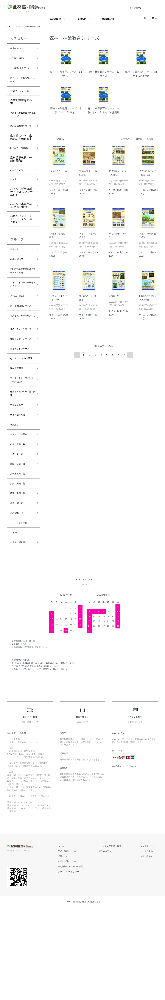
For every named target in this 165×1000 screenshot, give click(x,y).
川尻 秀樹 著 (18, 601)
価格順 (139, 139)
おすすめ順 (126, 139)
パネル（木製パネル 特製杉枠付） (21, 233)
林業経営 (15, 504)
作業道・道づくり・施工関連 (19, 470)
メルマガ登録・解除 (120, 938)
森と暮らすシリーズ (21, 409)
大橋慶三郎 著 (19, 558)
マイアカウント (136, 8)
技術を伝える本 (19, 100)
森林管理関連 (18, 437)
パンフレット (18, 196)
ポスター (15, 206)
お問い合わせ (149, 948)
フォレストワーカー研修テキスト (21, 321)
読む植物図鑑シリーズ (21, 145)
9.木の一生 (114, 296)
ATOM (119, 943)
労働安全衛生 (18, 483)
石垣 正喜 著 (19, 526)
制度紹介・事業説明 (21, 172)
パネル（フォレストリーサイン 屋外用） (21, 246)
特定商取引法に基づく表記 (84, 958)
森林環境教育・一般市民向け (21, 186)
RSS (113, 943)
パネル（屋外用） (21, 634)
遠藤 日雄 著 (19, 547)
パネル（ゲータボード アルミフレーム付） (21, 219)
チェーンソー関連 (21, 515)
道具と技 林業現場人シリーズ (21, 88)
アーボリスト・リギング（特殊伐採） (21, 453)
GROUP (82, 19)
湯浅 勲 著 (18, 590)
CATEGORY (55, 19)
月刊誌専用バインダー (21, 72)
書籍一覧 (15, 277)
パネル (19, 26)
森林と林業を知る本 (21, 111)
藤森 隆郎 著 (19, 580)
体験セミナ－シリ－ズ (21, 393)
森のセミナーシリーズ (21, 378)
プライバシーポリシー (82, 964)
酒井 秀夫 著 (19, 569)
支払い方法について (81, 953)
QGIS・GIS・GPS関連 (21, 424)
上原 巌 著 (18, 537)
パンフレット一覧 (21, 612)
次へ (129, 354)
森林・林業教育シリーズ (37, 26)
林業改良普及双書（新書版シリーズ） (21, 127)
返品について (78, 948)
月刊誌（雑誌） (19, 59)
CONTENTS (108, 19)
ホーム (10, 26)
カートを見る (149, 943)
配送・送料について (81, 943)
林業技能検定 (18, 48)
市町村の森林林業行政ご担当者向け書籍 (21, 304)
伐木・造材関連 (19, 494)
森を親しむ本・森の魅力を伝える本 (21, 158)
